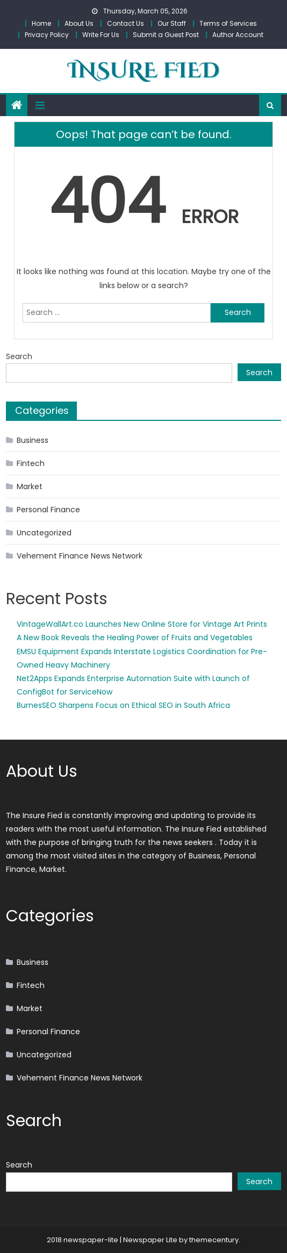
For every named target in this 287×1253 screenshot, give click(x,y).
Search (19, 356)
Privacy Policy (47, 34)
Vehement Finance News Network (79, 555)
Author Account (237, 34)
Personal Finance (48, 509)
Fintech (31, 463)
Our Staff (171, 23)
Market (29, 486)
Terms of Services (228, 23)
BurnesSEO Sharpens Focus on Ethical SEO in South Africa (123, 705)
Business (32, 440)
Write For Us (100, 34)
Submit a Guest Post (166, 34)
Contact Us (125, 23)
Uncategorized (44, 532)
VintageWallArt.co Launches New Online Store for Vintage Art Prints (142, 624)
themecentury (214, 1240)
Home (41, 23)
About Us (79, 23)
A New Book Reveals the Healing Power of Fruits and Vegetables (135, 637)
